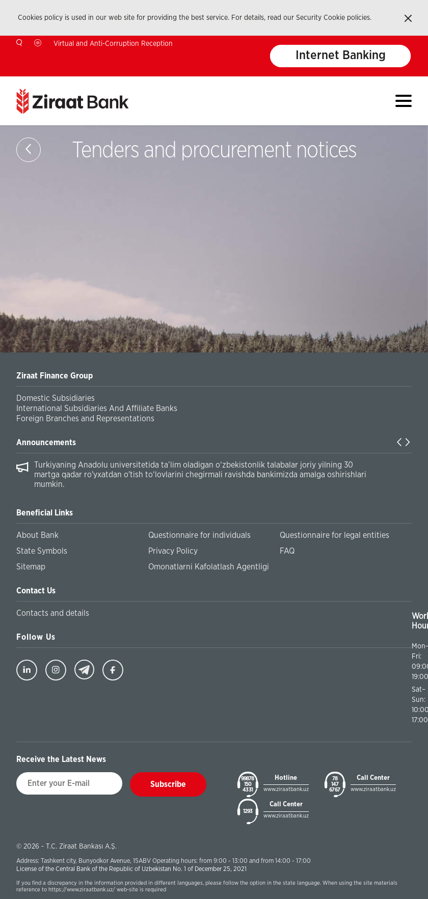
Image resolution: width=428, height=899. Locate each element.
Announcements (46, 443)
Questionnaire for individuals (199, 535)
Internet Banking (341, 56)
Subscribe (168, 784)
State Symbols (41, 551)
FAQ (287, 551)
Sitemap (30, 567)
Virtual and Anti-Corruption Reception (113, 43)
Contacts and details (52, 613)
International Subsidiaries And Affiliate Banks (96, 408)
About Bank (37, 535)
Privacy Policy (173, 551)
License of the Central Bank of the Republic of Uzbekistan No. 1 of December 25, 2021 (131, 869)
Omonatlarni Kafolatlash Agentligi (208, 567)
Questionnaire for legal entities (334, 535)
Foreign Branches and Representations (85, 419)
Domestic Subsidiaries (55, 398)
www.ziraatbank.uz (286, 789)
